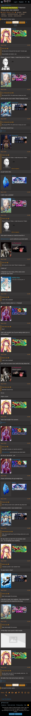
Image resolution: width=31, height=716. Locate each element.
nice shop (10, 16)
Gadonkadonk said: (6, 531)
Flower (14, 29)
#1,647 (28, 259)
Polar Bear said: (6, 326)
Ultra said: (4, 48)
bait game (19, 12)
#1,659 (28, 621)
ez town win (21, 14)
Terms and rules (11, 705)
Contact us (3, 705)
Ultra (13, 73)
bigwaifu (24, 12)
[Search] (28, 1)
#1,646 (28, 215)
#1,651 (28, 383)
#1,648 (28, 293)
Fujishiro (4, 12)
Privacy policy (19, 705)
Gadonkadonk (16, 307)
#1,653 (28, 443)
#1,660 (28, 667)
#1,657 (28, 561)
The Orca (14, 574)
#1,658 (28, 590)
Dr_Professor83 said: (7, 92)
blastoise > (3, 14)
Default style (4, 702)
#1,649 (28, 323)
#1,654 (28, 475)
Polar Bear (15, 102)
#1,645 (28, 192)
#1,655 (28, 498)
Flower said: (5, 155)
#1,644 (28, 151)
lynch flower (4, 16)
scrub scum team (17, 16)
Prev (8, 22)
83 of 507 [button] (15, 22)
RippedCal (15, 135)
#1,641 (28, 45)
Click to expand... (15, 168)
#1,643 (28, 118)
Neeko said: (5, 297)
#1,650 (28, 354)
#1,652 (28, 416)
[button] (1, 2)
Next (22, 22)
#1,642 (28, 89)
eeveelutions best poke (13, 14)
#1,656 (28, 528)
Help (25, 705)
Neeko (14, 176)
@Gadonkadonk (5, 239)
